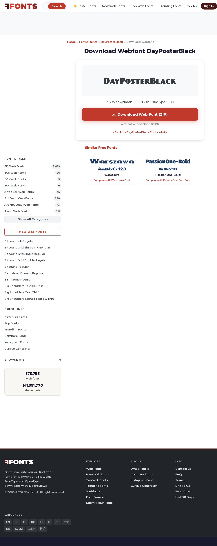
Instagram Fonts (16, 342)
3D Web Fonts (14, 166)
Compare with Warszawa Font (112, 180)
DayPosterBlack (112, 42)
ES (24, 522)
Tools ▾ (192, 6)
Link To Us (182, 485)
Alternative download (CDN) (140, 124)
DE (16, 522)
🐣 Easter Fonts (84, 6)
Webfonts (93, 491)
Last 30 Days (184, 497)
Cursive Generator (17, 348)
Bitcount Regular (16, 266)
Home (71, 42)
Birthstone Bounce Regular (23, 273)
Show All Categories (33, 219)
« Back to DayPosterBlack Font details (140, 132)
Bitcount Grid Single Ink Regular (27, 247)
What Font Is (140, 468)
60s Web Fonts (15, 179)
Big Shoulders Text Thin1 (21, 292)
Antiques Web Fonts (19, 192)
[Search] (57, 6)
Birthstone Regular (18, 279)
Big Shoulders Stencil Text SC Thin (29, 298)
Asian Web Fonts (16, 211)
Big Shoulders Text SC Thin (23, 286)
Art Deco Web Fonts (18, 198)
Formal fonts (88, 42)
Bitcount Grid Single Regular (24, 254)
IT (49, 522)
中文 (66, 522)
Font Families (95, 497)
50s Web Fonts (15, 172)
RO (33, 522)
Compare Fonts (15, 336)
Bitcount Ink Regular (19, 241)
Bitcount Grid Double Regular (25, 260)
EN (8, 522)
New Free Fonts (15, 316)
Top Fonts (11, 323)
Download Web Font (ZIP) (140, 114)
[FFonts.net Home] (20, 6)
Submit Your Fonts (99, 502)
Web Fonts (94, 468)
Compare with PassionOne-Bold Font (167, 180)
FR (41, 522)
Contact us (183, 468)
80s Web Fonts (15, 185)
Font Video (183, 491)
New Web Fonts (113, 6)
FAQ (178, 474)
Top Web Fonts (142, 6)
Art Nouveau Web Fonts (21, 204)
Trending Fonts (170, 6)
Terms (180, 480)
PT (57, 522)
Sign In (209, 6)
